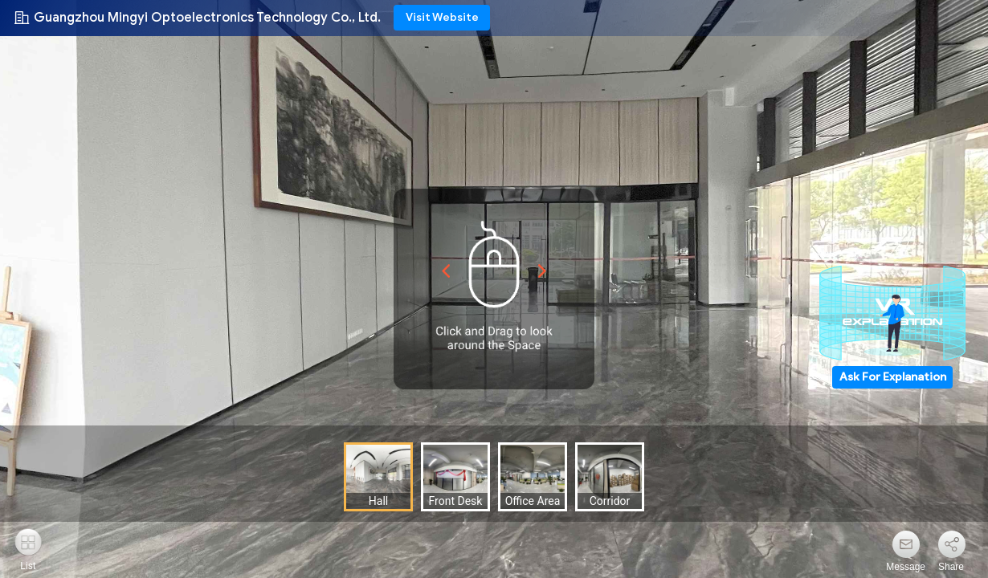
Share (951, 566)
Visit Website (442, 17)
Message (905, 566)
